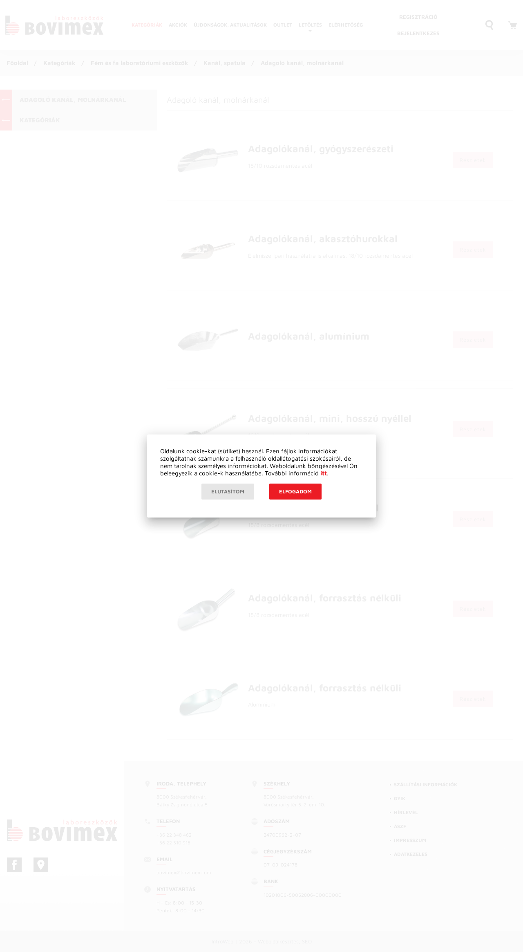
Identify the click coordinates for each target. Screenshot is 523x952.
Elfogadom (295, 491)
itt (323, 473)
